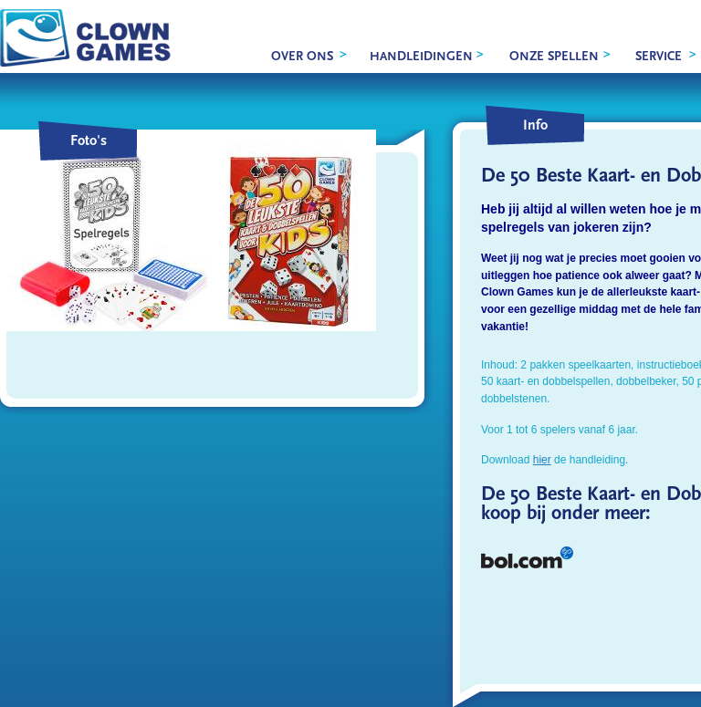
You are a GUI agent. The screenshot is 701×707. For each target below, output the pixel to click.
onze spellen (554, 56)
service (658, 56)
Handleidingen (421, 56)
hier (542, 459)
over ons (302, 56)
